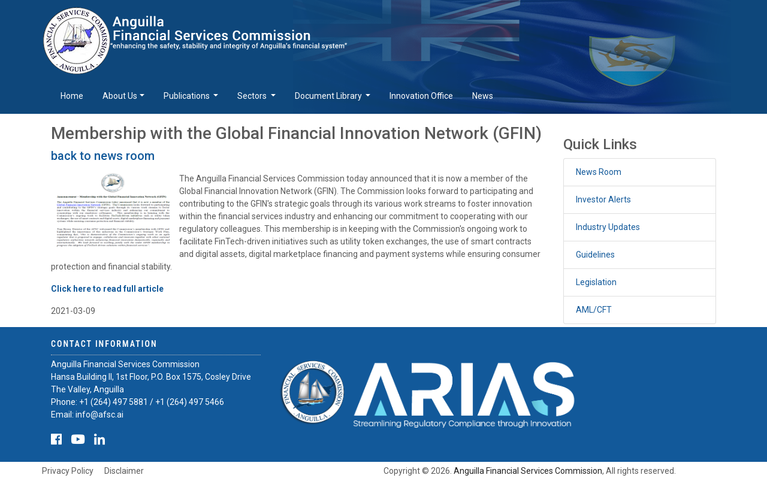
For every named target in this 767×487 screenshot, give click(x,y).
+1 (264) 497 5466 (189, 402)
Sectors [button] (252, 96)
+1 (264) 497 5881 (113, 402)
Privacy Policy (67, 471)
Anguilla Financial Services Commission (528, 471)
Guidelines (595, 254)
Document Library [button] (329, 96)
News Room (598, 172)
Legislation (596, 282)
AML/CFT (594, 309)
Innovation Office (421, 96)
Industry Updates (608, 227)
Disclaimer (124, 471)
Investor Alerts (603, 199)
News (482, 96)
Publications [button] (188, 96)
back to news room (103, 156)
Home (72, 96)
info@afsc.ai (99, 414)
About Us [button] (119, 96)
